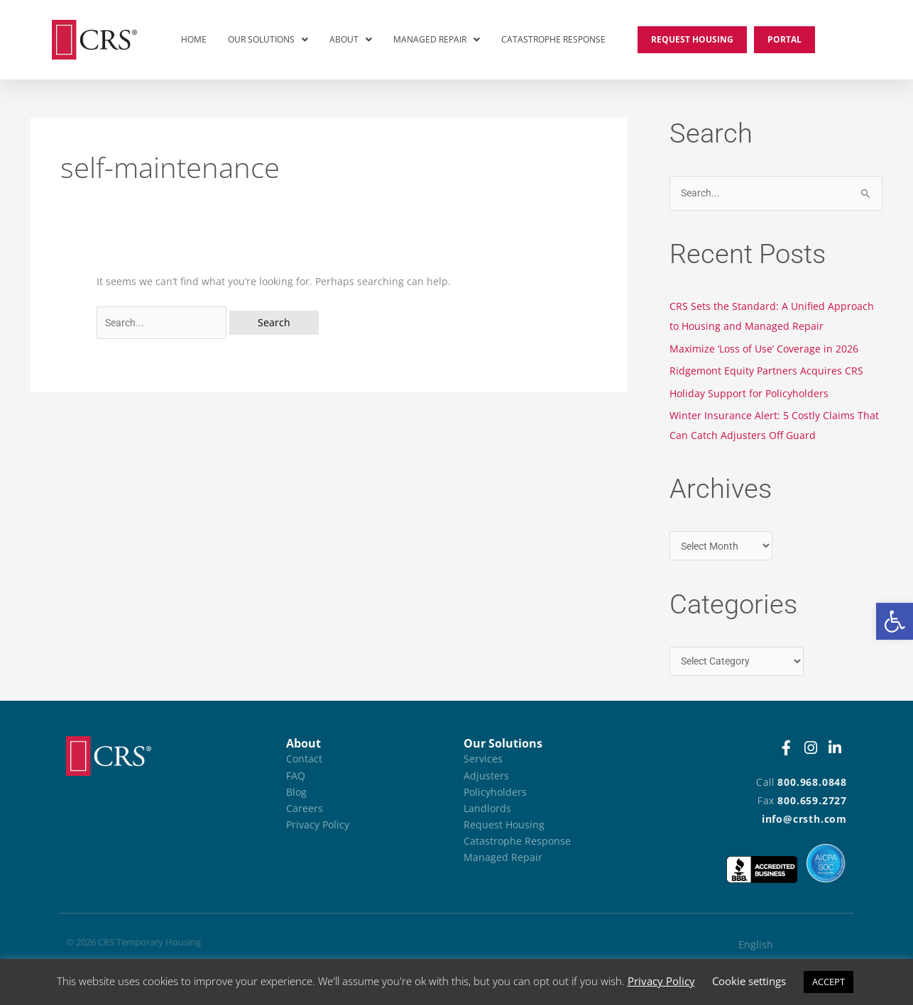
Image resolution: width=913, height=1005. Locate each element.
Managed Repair (436, 39)
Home (194, 39)
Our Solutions (268, 39)
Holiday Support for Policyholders (749, 393)
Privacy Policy (661, 981)
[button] (894, 621)
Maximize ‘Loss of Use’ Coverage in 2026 (763, 348)
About (350, 39)
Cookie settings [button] (749, 981)
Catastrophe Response (553, 39)
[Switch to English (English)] (780, 944)
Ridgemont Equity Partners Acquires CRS (766, 370)
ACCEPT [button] (828, 981)
